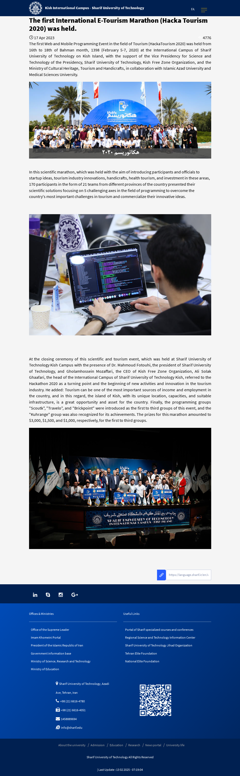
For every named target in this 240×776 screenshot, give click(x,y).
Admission (98, 745)
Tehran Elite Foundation (141, 653)
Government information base (51, 653)
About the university (72, 745)
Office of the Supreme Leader (50, 630)
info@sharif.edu (69, 728)
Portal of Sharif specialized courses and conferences (159, 630)
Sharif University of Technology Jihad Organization (158, 645)
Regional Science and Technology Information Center (160, 637)
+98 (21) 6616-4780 (70, 701)
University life (175, 745)
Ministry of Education (45, 669)
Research (134, 745)
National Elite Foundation (142, 661)
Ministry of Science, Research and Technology (61, 661)
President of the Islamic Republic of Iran (57, 645)
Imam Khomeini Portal (46, 637)
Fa (192, 9)
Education (116, 745)
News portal (153, 745)
